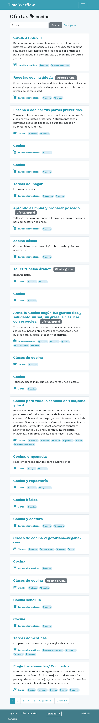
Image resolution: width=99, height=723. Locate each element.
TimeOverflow (21, 5)
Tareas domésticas (26, 97)
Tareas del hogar (28, 184)
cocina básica (25, 241)
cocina (45, 65)
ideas (54, 690)
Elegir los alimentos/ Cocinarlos (41, 666)
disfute (75, 690)
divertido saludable (25, 445)
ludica (36, 346)
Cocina (19, 145)
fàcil (80, 441)
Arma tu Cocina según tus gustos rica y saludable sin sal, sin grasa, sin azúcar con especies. (47, 317)
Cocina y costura (28, 519)
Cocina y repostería (30, 481)
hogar (32, 469)
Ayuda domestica (61, 65)
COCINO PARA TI (27, 38)
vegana (62, 549)
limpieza (49, 196)
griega (59, 98)
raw (72, 549)
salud (66, 342)
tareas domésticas (54, 650)
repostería (46, 488)
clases (34, 134)
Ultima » (62, 700)
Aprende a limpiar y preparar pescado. (47, 208)
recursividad (22, 346)
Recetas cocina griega (33, 77)
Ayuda (13, 713)
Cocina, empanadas (30, 456)
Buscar (55, 25)
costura (60, 526)
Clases (19, 133)
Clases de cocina (28, 357)
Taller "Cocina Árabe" (32, 269)
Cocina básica (25, 500)
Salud (57, 441)
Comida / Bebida (25, 65)
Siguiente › (45, 700)
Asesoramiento (24, 341)
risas (64, 690)
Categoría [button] (70, 25)
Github (85, 713)
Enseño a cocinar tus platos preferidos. (48, 110)
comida (34, 441)
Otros (19, 281)
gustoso (69, 441)
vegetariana (47, 549)
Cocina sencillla (27, 600)
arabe (44, 282)
